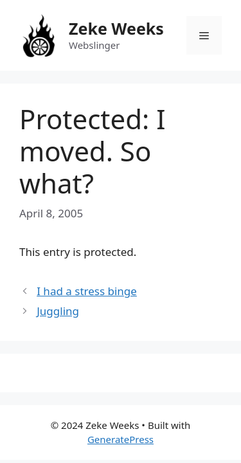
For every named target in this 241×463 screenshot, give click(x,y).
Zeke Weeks (116, 28)
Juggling (58, 311)
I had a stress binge (87, 291)
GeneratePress (120, 439)
